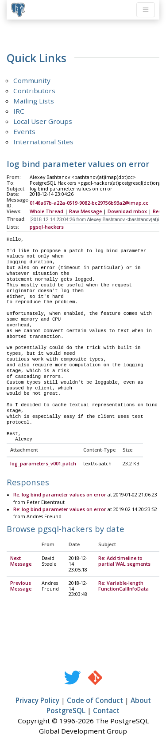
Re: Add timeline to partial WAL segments (124, 561)
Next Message (20, 561)
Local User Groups (42, 121)
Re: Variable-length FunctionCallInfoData (123, 586)
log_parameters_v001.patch (43, 464)
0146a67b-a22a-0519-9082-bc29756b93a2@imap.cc (89, 203)
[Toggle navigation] (145, 9)
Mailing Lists (33, 100)
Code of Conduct (95, 700)
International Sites (43, 141)
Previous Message (20, 586)
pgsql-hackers (47, 227)
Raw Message (85, 211)
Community (31, 80)
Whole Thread (46, 211)
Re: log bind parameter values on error (59, 495)
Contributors (34, 90)
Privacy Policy (37, 700)
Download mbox (127, 211)
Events (24, 131)
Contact (106, 710)
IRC (18, 111)
